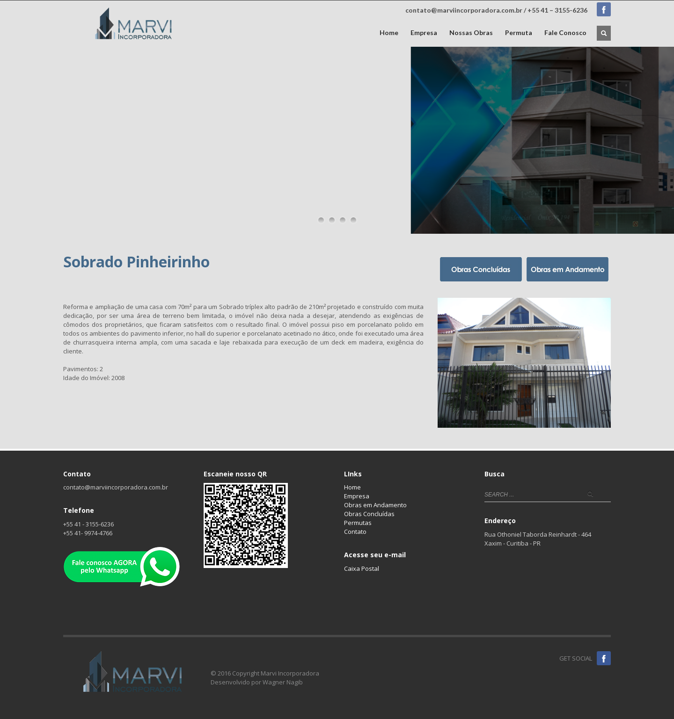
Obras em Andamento (375, 505)
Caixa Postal (361, 568)
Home (389, 32)
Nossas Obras (471, 32)
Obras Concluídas (369, 514)
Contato (355, 531)
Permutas (358, 522)
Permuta (518, 32)
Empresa (423, 32)
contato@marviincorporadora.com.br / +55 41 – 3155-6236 (496, 10)
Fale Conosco (565, 32)
